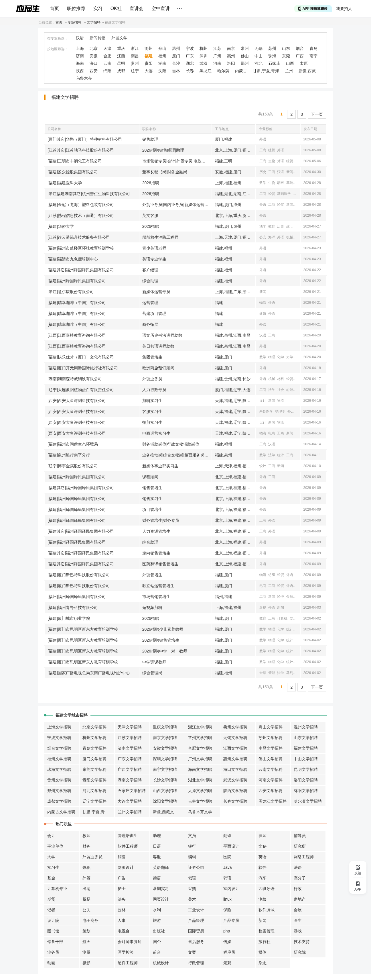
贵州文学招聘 (59, 780)
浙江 (135, 48)
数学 (262, 183)
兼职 (86, 867)
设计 (262, 401)
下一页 (317, 114)
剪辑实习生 (152, 400)
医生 (298, 920)
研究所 (300, 846)
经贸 (271, 150)
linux (227, 899)
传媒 (227, 941)
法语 (298, 867)
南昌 (135, 56)
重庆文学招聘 (165, 727)
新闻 (289, 172)
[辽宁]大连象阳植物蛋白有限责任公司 (81, 389)
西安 (94, 70)
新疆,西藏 (307, 70)
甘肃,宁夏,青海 (266, 70)
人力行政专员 (154, 389)
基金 (51, 878)
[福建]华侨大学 (61, 226)
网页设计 (126, 867)
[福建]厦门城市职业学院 (69, 618)
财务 (86, 846)
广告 (122, 878)
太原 (304, 63)
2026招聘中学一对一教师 (164, 651)
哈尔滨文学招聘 (308, 801)
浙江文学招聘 (200, 727)
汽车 (262, 878)
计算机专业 (57, 888)
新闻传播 (98, 38)
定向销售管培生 (156, 553)
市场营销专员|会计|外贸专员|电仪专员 (176, 161)
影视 (262, 607)
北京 (94, 48)
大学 (51, 857)
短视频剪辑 (152, 607)
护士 (122, 888)
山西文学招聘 (165, 790)
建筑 (262, 313)
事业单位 (55, 846)
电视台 (124, 931)
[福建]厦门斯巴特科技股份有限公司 (79, 575)
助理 (157, 835)
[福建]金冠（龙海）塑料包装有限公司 (81, 204)
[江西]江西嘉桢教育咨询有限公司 (77, 335)
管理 (271, 673)
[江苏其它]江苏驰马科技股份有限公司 (81, 150)
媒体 (262, 952)
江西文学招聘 (235, 748)
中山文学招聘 (306, 759)
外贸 (86, 878)
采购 (192, 888)
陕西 (80, 70)
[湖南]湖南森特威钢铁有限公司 (75, 379)
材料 (280, 379)
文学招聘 (93, 22)
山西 (290, 63)
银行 (192, 846)
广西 (300, 56)
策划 (86, 931)
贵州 (135, 63)
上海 (80, 48)
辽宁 (135, 70)
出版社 (159, 931)
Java (227, 867)
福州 (162, 56)
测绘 (262, 899)
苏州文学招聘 (270, 737)
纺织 (271, 575)
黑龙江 (206, 70)
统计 (280, 455)
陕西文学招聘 (235, 790)
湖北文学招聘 (200, 780)
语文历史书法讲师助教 (162, 335)
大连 (149, 70)
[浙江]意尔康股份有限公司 (71, 291)
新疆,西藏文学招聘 (169, 812)
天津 (107, 48)
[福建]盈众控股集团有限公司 (73, 172)
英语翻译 (161, 867)
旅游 (157, 920)
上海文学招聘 (59, 727)
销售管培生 (152, 487)
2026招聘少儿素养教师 (162, 629)
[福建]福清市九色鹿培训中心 (73, 259)
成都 (121, 70)
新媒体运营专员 (156, 291)
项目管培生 (152, 509)
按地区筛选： (57, 49)
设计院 (53, 920)
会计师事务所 (130, 941)
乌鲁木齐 (84, 78)
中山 (258, 56)
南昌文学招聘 (270, 748)
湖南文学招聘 (130, 780)
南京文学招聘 (165, 737)
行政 (298, 888)
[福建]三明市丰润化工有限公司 (75, 161)
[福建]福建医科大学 (65, 183)
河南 (217, 63)
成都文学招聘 (59, 801)
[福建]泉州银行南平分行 (69, 455)
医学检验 (126, 952)
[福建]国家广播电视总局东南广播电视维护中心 (89, 673)
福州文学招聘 (59, 759)
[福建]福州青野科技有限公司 (73, 607)
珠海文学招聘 (59, 769)
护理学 (280, 411)
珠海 (272, 56)
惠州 (231, 56)
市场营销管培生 (156, 596)
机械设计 (161, 963)
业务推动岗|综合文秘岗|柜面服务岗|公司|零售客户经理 (177, 455)
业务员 (53, 952)
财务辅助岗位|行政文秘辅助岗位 (171, 444)
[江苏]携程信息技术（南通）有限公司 (81, 215)
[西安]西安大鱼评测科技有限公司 (77, 400)
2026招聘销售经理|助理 (163, 150)
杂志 (262, 963)
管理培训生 (128, 835)
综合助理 (150, 281)
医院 (227, 857)
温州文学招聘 (306, 727)
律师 (262, 835)
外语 (262, 139)
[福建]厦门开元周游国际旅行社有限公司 (83, 368)
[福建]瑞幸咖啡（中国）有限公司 (77, 302)
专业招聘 (74, 22)
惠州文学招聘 (235, 759)
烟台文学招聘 (59, 748)
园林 (122, 910)
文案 (192, 952)
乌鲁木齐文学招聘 (204, 812)
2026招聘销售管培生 (160, 640)
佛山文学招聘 (270, 759)
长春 (190, 70)
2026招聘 (150, 183)
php (226, 931)
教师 (86, 835)
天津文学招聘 (130, 727)
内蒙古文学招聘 (61, 812)
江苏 (217, 48)
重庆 (121, 48)
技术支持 (302, 941)
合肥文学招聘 (200, 748)
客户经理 (150, 270)
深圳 (204, 56)
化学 (280, 357)
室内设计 (231, 888)
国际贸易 (196, 931)
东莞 (286, 56)
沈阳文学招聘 (165, 801)
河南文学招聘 (270, 780)
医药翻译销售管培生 (160, 564)
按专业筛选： (57, 38)
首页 (54, 8)
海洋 (271, 237)
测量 (86, 952)
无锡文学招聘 (235, 737)
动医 (280, 183)
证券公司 (196, 867)
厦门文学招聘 (94, 759)
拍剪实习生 (152, 422)
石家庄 (274, 63)
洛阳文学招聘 (306, 780)
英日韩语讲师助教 (158, 346)
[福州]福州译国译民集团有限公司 (77, 596)
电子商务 (90, 920)
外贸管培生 (152, 575)
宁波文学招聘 (59, 737)
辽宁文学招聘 (94, 801)
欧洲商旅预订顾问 (158, 368)
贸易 (86, 899)
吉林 (176, 70)
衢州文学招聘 (235, 727)
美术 (192, 899)
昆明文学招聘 (306, 769)
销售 (122, 857)
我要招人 (344, 8)
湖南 (162, 63)
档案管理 (266, 931)
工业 (298, 205)
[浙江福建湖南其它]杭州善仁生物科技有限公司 (89, 193)
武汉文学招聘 (235, 780)
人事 (122, 920)
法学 (262, 226)
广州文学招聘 (200, 759)
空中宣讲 (160, 8)
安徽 (94, 56)
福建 (149, 56)
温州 (176, 48)
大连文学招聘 (130, 801)
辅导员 (300, 835)
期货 (51, 899)
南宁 (313, 56)
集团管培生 (152, 357)
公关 (86, 910)
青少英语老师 (154, 248)
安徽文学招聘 (165, 748)
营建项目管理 (154, 313)
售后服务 (196, 941)
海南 (80, 63)
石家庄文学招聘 (132, 790)
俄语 (192, 878)
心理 (289, 390)
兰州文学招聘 (130, 812)
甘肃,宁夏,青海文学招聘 (98, 812)
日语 (157, 846)
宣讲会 (136, 8)
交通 (298, 237)
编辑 (192, 857)
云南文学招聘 (270, 769)
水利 (157, 910)
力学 (289, 357)
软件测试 (266, 910)
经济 (298, 172)
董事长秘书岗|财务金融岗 (165, 172)
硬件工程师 (128, 963)
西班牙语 (266, 888)
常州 (245, 48)
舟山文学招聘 (270, 727)
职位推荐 (76, 8)
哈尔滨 (223, 70)
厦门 (176, 56)
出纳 (86, 888)
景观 (227, 963)
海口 (94, 63)
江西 (121, 56)
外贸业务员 (152, 379)
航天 (86, 941)
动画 (51, 963)
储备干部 (55, 941)
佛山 (245, 56)
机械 (289, 237)
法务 (122, 899)
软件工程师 (128, 846)
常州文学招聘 (200, 737)
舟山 (162, 48)
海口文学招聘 (235, 769)
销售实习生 (152, 498)
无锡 (258, 48)
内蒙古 (241, 70)
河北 (258, 63)
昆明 (121, 63)
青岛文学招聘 (94, 748)
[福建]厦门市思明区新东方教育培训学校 (83, 629)
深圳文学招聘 (165, 759)
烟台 (300, 48)
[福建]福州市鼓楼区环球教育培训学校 (81, 248)
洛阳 (231, 63)
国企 (157, 941)
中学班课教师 (154, 662)
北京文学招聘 (94, 727)
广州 (217, 56)
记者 (51, 910)
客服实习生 (152, 411)
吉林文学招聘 (200, 801)
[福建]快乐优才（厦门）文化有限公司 (81, 357)
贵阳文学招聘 (94, 780)
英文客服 (150, 215)
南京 (231, 48)
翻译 (227, 835)
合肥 (107, 56)
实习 (97, 8)
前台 (157, 952)
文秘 (262, 846)
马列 (289, 673)
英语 (262, 857)
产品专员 (231, 920)
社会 (280, 390)
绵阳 (107, 70)
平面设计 (231, 846)
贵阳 (149, 63)
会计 (51, 835)
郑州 (245, 63)
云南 (107, 63)
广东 (190, 56)
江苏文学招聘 (130, 737)
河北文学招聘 (94, 790)
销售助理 (150, 139)
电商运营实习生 (156, 433)
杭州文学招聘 (94, 737)
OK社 (116, 8)
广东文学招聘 (130, 759)
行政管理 (196, 963)
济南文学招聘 (130, 748)
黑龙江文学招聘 (272, 801)
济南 (80, 56)
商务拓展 (150, 324)
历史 (262, 172)
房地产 (300, 899)
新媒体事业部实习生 (160, 466)
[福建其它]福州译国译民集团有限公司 (81, 270)
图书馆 (53, 931)
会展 (298, 910)
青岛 (313, 48)
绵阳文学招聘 (306, 790)
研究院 (300, 952)
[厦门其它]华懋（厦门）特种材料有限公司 (85, 139)
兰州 (289, 70)
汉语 (80, 38)
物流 (262, 303)
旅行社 (264, 941)
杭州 (204, 48)
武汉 (204, 63)
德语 (157, 878)
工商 (262, 150)
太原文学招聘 (200, 790)
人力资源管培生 (156, 531)
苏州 (272, 48)
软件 (262, 867)
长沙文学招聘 (165, 780)
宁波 (190, 48)
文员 (192, 835)
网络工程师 (304, 857)
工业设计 (196, 910)
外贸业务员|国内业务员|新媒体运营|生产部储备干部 (177, 204)
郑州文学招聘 (59, 790)
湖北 (190, 63)
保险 (227, 910)
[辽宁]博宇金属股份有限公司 (73, 466)
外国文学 (119, 38)
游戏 (298, 931)
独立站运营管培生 (158, 585)
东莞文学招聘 (94, 769)
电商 (296, 194)
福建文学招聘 (306, 748)
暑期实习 (161, 888)
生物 (271, 161)
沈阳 (162, 70)
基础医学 (293, 183)
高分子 (300, 878)
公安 (262, 237)
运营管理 (150, 302)
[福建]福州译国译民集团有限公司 (77, 281)
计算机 (282, 618)
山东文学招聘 (306, 737)
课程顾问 (150, 477)
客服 (157, 857)
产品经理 (196, 920)
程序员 (229, 952)
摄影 (86, 963)
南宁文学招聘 (165, 769)
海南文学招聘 (200, 769)
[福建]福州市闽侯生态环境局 (73, 444)
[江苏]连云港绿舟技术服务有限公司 (79, 237)
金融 (289, 597)
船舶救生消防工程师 (160, 237)
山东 (286, 48)
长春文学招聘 (235, 801)
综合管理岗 (152, 673)
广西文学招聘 (130, 769)
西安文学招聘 (270, 790)
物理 (271, 357)
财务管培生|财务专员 (160, 520)
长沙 (176, 63)
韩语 (227, 878)
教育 (271, 226)
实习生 (53, 867)
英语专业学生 (154, 259)
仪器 (298, 161)
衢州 (149, 48)
